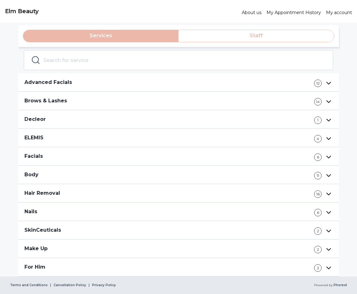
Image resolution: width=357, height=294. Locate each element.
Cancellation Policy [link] (70, 285)
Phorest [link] (340, 285)
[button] (178, 82)
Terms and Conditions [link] (29, 285)
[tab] (100, 36)
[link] (121, 11)
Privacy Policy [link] (104, 285)
